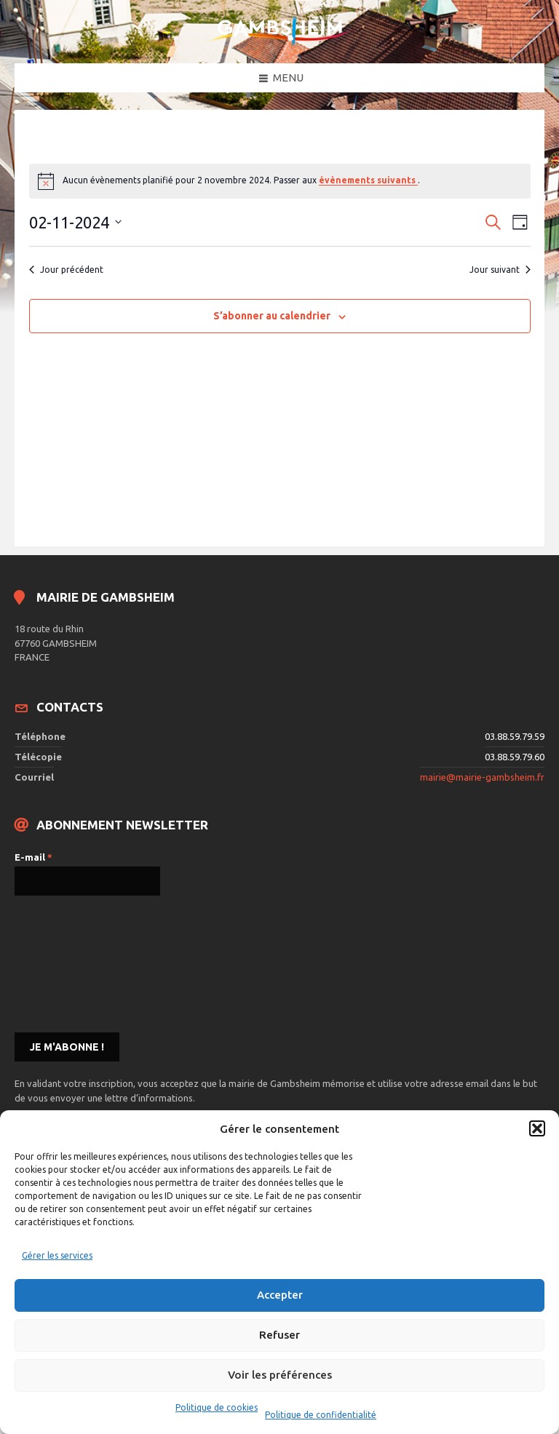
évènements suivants (368, 180)
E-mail (33, 857)
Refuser (279, 1335)
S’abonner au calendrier (271, 316)
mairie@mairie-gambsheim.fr (482, 777)
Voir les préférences (280, 1375)
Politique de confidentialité (320, 1414)
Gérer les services (57, 1255)
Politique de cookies (216, 1407)
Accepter (280, 1294)
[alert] (280, 181)
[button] (537, 1128)
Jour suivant (500, 269)
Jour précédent (66, 269)
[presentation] (74, 962)
